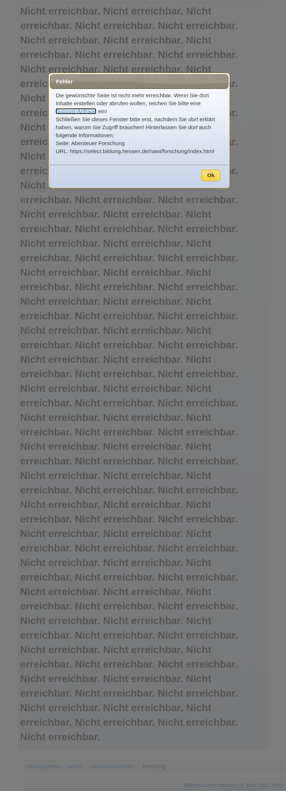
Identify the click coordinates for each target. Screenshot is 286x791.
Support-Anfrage (75, 111)
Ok (211, 175)
